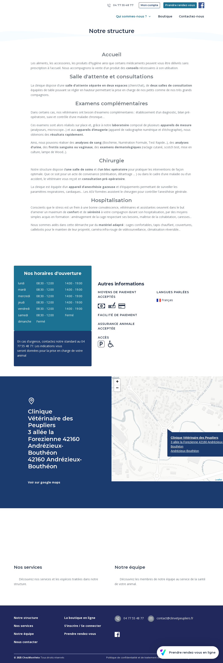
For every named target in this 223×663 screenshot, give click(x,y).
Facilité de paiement (117, 315)
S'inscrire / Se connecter (82, 626)
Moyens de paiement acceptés (117, 294)
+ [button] (117, 382)
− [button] (117, 388)
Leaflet (218, 479)
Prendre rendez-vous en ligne (187, 652)
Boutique (165, 16)
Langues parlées (173, 292)
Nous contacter (26, 642)
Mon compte (149, 5)
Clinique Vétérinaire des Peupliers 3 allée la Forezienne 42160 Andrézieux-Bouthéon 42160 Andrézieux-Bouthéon (55, 439)
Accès (103, 337)
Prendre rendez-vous (180, 5)
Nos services (23, 626)
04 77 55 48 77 (120, 5)
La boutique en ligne (79, 618)
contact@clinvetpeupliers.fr (170, 618)
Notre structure (26, 618)
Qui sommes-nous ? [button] (133, 16)
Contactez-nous (191, 16)
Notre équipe (24, 634)
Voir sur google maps (44, 482)
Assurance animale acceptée (116, 326)
